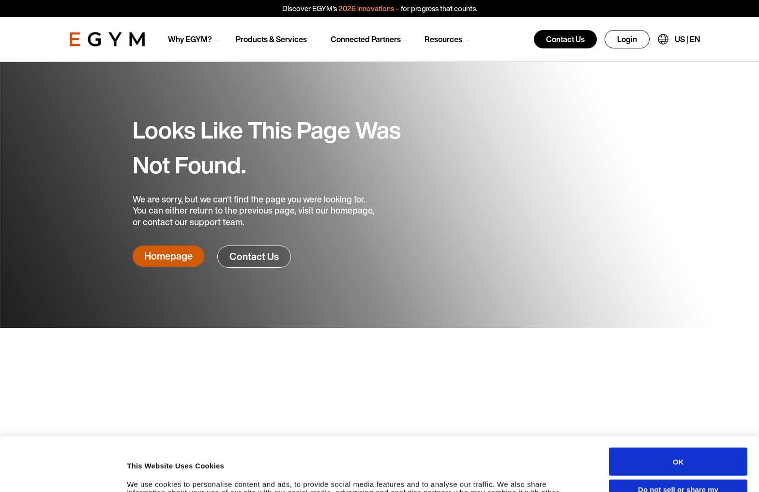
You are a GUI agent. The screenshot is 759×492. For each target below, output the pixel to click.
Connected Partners (366, 39)
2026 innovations (366, 8)
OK (678, 411)
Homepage (168, 256)
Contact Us (565, 39)
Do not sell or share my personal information (678, 442)
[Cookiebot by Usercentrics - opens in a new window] (62, 475)
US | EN (687, 39)
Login (627, 39)
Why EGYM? (190, 39)
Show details (149, 475)
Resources (443, 39)
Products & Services (271, 39)
